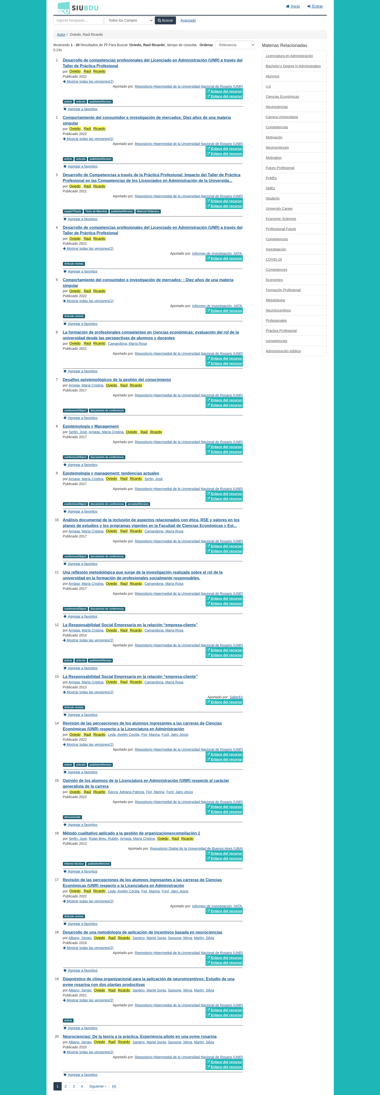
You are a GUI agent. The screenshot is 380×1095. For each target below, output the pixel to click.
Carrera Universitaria (282, 117)
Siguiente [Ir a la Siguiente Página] (97, 1086)
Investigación (276, 249)
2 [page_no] (66, 1086)
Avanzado (188, 20)
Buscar (165, 20)
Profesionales (276, 320)
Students (273, 198)
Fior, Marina (150, 735)
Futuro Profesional (280, 168)
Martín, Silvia (204, 938)
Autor (61, 34)
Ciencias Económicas (282, 97)
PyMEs (271, 178)
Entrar (315, 6)
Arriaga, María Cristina (86, 385)
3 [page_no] (74, 1086)
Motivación (274, 137)
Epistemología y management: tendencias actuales (111, 473)
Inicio (293, 6)
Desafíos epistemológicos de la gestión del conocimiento (117, 380)
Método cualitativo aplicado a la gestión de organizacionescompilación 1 (131, 833)
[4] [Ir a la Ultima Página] (114, 1086)
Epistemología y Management (91, 426)
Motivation (274, 158)
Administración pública (283, 351)
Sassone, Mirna (180, 938)
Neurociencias (277, 107)
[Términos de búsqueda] (78, 20)
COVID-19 (274, 259)
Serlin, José (78, 432)
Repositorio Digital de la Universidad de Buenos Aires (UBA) (196, 848)
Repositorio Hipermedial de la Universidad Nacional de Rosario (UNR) (189, 86)
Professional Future (281, 229)
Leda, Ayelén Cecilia (123, 735)
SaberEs (236, 697)
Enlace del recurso (224, 91)
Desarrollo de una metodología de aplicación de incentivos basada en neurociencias (142, 932)
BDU (62, 7)
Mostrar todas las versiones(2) (88, 81)
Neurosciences (277, 147)
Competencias (277, 127)
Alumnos (272, 76)
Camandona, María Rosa (127, 344)
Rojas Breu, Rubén (103, 839)
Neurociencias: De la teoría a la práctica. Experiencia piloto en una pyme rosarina (140, 1036)
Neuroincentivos (278, 310)
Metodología (275, 300)
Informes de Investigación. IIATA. (217, 253)
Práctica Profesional (281, 331)
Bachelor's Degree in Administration (293, 66)
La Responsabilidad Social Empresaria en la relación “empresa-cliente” (130, 625)
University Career (279, 209)
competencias (276, 341)
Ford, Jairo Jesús (175, 735)
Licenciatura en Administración (289, 56)
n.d (268, 86)
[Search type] (129, 20)
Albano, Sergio (80, 938)
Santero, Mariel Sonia (149, 938)
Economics (274, 280)
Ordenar (206, 45)
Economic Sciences (281, 219)
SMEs (270, 188)
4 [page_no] (82, 1086)
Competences (276, 270)
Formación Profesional (283, 290)
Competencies (277, 239)
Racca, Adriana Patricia (126, 792)
